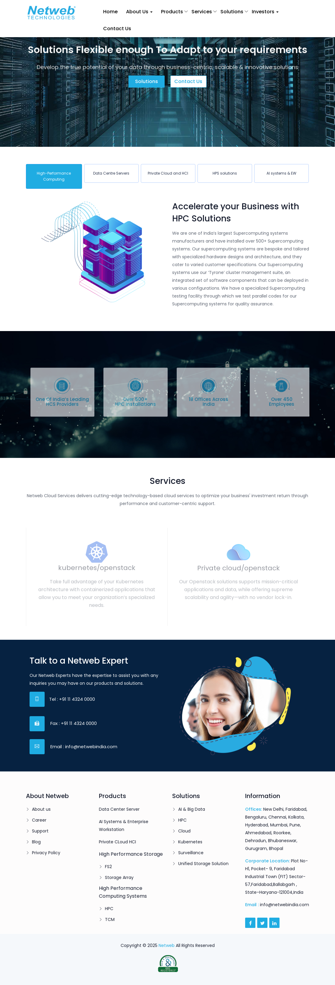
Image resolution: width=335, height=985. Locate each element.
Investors (265, 11)
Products (172, 11)
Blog (36, 842)
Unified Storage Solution (203, 864)
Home (110, 11)
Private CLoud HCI (117, 842)
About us (41, 809)
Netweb (167, 945)
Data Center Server (119, 809)
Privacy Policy (46, 853)
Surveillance (191, 853)
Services (201, 11)
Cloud (184, 831)
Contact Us (117, 28)
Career (39, 820)
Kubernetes (190, 842)
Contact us (188, 81)
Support (40, 831)
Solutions (231, 11)
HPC (109, 909)
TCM (110, 919)
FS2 (108, 867)
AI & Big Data (191, 809)
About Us (139, 11)
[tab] (54, 176)
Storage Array (119, 877)
